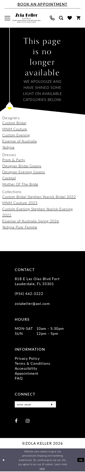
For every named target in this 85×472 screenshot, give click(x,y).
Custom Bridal (14, 122)
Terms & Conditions (32, 363)
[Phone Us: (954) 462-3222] (52, 18)
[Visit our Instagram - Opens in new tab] (28, 421)
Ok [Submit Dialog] (80, 460)
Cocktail (9, 177)
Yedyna (8, 147)
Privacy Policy (27, 358)
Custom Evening (16, 134)
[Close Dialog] (4, 460)
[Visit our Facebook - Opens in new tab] (16, 421)
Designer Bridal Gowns (21, 165)
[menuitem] (7, 18)
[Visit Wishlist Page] (69, 18)
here (42, 469)
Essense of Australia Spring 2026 (30, 220)
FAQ (19, 378)
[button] (7, 18)
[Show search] (61, 18)
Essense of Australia (19, 141)
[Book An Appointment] (42, 4)
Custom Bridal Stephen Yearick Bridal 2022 (39, 196)
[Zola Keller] (26, 18)
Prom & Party (13, 159)
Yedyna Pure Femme (19, 227)
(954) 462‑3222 (29, 293)
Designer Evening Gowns (23, 171)
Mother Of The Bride (20, 184)
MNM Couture (14, 128)
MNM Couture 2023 (20, 202)
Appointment (26, 373)
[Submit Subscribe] (51, 404)
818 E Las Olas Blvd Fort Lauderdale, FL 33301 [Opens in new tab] (37, 281)
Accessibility (26, 368)
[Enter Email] (35, 404)
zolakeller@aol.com (32, 303)
